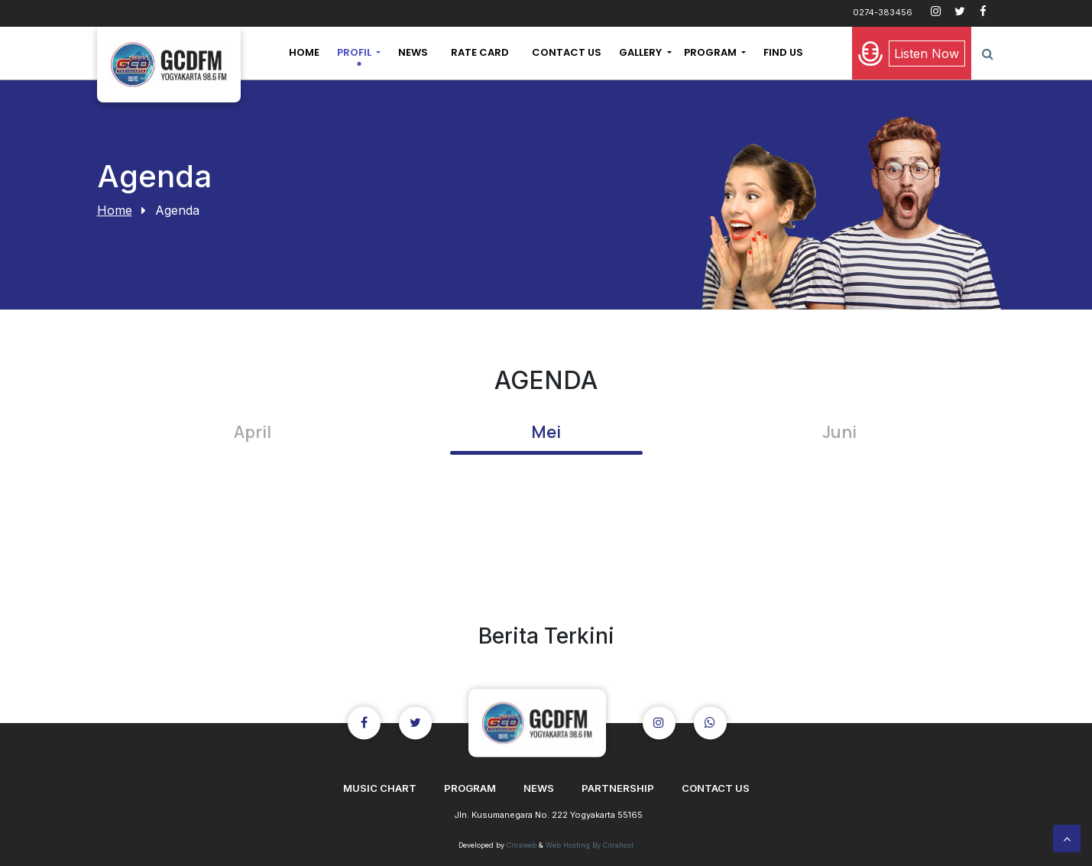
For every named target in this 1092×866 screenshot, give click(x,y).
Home (114, 210)
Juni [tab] (839, 431)
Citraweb (521, 845)
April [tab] (252, 431)
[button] (359, 52)
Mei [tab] (546, 431)
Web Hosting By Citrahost (589, 845)
